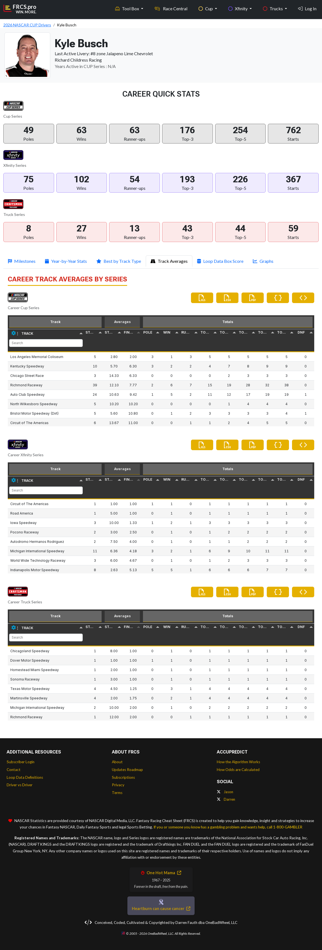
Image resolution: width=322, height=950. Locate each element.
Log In (307, 8)
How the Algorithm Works (238, 762)
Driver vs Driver (19, 785)
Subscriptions (123, 777)
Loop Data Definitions (25, 777)
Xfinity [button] (238, 8)
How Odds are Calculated (238, 769)
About (117, 762)
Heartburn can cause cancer (161, 908)
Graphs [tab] (263, 261)
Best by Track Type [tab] (118, 261)
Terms (117, 792)
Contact (14, 769)
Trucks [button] (273, 8)
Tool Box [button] (127, 8)
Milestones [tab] (22, 261)
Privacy (118, 785)
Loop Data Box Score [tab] (220, 261)
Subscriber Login (20, 762)
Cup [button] (206, 8)
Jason (225, 792)
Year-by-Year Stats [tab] (66, 261)
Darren (226, 799)
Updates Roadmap (127, 769)
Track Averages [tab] (169, 261)
